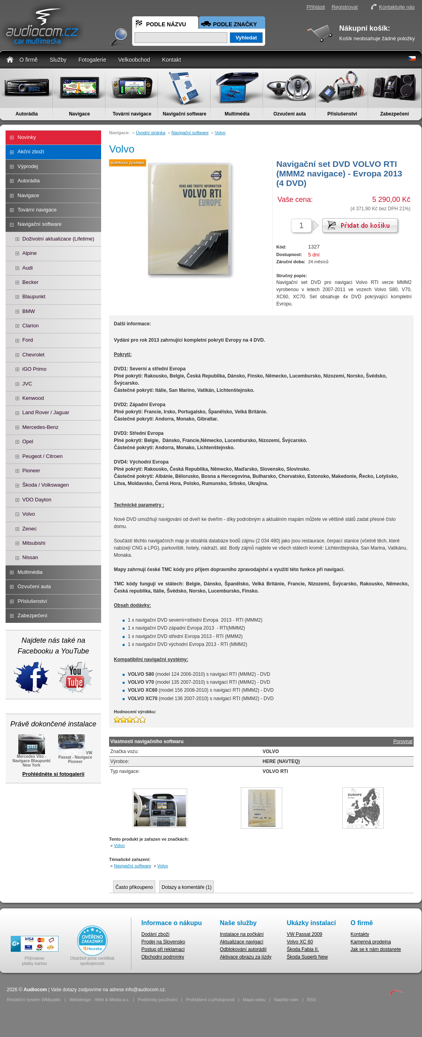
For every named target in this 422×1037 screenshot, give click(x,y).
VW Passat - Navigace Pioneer (75, 756)
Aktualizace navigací (241, 942)
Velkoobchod (134, 60)
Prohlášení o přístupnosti (210, 999)
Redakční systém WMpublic (34, 999)
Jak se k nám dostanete (376, 949)
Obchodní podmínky (162, 957)
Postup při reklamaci (163, 949)
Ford (27, 340)
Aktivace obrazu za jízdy (245, 957)
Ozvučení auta (290, 114)
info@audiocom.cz (145, 989)
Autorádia (27, 114)
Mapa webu (254, 999)
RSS (311, 999)
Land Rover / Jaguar (45, 412)
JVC (27, 384)
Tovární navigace (132, 114)
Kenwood (33, 398)
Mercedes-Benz (40, 427)
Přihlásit (316, 7)
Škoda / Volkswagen (45, 485)
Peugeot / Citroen (42, 456)
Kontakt (171, 60)
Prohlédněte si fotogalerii (53, 774)
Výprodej (28, 166)
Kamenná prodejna (371, 942)
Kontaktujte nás (397, 7)
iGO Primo (34, 369)
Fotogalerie (92, 60)
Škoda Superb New (307, 957)
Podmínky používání (158, 999)
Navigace (79, 114)
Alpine (29, 253)
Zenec (29, 529)
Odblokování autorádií (243, 949)
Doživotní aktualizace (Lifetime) (58, 239)
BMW (28, 311)
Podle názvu (166, 24)
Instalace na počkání (242, 934)
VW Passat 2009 (304, 934)
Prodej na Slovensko (163, 942)
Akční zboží (31, 152)
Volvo (28, 514)
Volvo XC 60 (300, 942)
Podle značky (235, 24)
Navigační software (184, 114)
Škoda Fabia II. (303, 949)
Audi (27, 268)
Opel (27, 441)
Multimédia (237, 114)
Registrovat (345, 7)
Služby (58, 60)
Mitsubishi (33, 543)
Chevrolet (33, 355)
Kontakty (360, 934)
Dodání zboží (155, 934)
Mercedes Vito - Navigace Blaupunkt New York (31, 758)
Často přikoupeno (134, 887)
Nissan (30, 557)
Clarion (30, 326)
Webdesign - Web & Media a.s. (99, 999)
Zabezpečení (394, 114)
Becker (30, 282)
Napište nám (286, 999)
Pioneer (31, 470)
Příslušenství (342, 114)
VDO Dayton (36, 500)
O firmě (29, 60)
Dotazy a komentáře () (186, 887)
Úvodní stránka (150, 132)
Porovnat (402, 741)
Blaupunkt (33, 296)
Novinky (27, 137)
